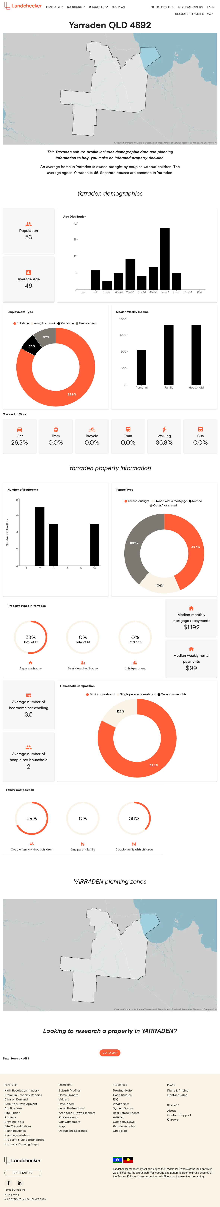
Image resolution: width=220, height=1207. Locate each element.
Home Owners (68, 1095)
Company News (124, 1121)
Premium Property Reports (23, 1095)
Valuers (64, 1099)
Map (210, 13)
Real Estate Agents (126, 1112)
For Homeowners (190, 7)
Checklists (120, 1130)
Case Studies (122, 1095)
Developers (67, 1103)
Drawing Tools (14, 1121)
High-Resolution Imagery (21, 1090)
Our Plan (118, 7)
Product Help (122, 1090)
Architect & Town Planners (77, 1112)
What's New (121, 1103)
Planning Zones (15, 1130)
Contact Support (179, 1115)
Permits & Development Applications (20, 1106)
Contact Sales (177, 1095)
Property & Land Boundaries (24, 1139)
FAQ (116, 1099)
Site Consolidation (17, 1126)
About (171, 1110)
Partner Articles (124, 1126)
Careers (172, 1119)
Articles (118, 1117)
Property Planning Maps (21, 1144)
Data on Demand (16, 1099)
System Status (123, 1108)
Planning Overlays (17, 1135)
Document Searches (189, 13)
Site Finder (12, 1112)
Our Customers (69, 1121)
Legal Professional (72, 1108)
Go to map (110, 1052)
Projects (10, 1117)
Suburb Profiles (162, 7)
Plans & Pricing (177, 1090)
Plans (210, 6)
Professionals (68, 1117)
